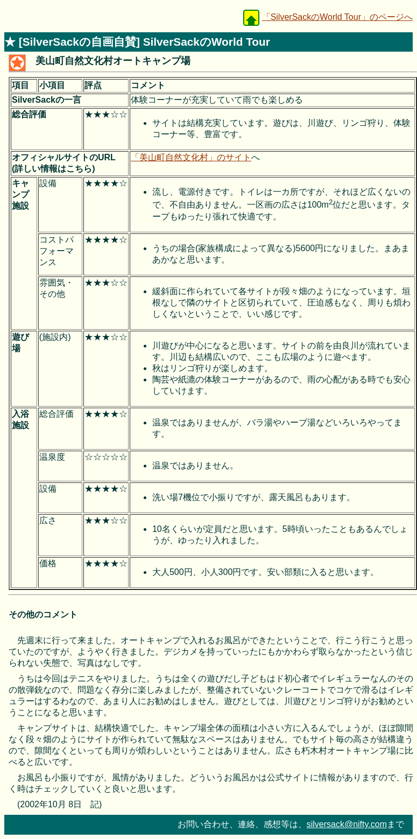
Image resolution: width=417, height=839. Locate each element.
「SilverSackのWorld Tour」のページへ (337, 17)
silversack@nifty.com (347, 824)
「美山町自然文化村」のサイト (191, 157)
